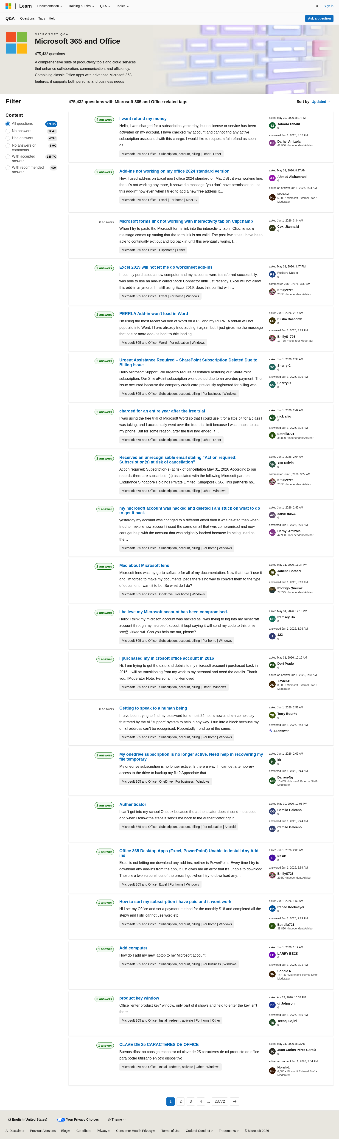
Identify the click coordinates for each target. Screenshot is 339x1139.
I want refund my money (143, 118)
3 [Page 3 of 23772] (191, 1101)
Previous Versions (43, 1131)
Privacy (102, 1131)
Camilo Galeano (289, 810)
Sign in (328, 6)
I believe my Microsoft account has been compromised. (173, 612)
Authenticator (132, 804)
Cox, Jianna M (288, 226)
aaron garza (286, 513)
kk (279, 760)
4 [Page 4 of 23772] (201, 1101)
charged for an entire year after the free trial (162, 411)
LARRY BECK (287, 953)
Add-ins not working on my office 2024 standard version (174, 171)
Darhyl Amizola (289, 141)
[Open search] (317, 6)
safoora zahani (288, 124)
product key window (139, 998)
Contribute (83, 1131)
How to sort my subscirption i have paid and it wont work (175, 901)
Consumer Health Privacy (134, 1131)
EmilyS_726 (286, 336)
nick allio (284, 416)
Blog (64, 1131)
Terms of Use (170, 1131)
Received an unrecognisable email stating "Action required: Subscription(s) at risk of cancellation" (178, 459)
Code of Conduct (198, 1131)
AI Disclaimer (15, 1131)
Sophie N (284, 971)
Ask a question (319, 18)
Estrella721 (285, 434)
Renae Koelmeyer (291, 907)
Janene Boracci (289, 571)
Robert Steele (287, 273)
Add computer (133, 948)
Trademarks (227, 1131)
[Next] (234, 1101)
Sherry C (284, 365)
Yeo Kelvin (285, 463)
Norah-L (283, 194)
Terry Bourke (287, 714)
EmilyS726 (285, 290)
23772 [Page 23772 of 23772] (220, 1101)
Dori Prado (285, 663)
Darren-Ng (285, 777)
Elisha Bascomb (289, 319)
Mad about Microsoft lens (144, 565)
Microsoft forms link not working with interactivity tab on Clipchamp (186, 221)
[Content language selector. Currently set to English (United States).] (28, 1119)
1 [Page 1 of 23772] (171, 1101)
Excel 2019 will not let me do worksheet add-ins (166, 267)
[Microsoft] (8, 6)
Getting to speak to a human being (153, 708)
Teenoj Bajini (287, 1021)
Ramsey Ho (286, 617)
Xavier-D (284, 681)
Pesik (281, 856)
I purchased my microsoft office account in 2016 (166, 658)
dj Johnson (286, 1003)
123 (280, 634)
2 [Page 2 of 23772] (181, 1101)
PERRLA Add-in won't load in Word (153, 313)
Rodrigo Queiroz (290, 588)
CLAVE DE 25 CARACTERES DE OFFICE (159, 1044)
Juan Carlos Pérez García (296, 1050)
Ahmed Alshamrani (292, 177)
